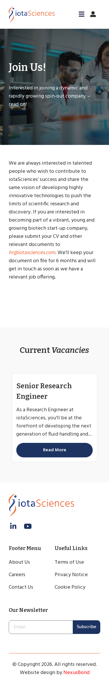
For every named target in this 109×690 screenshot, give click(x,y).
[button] (79, 14)
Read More (54, 450)
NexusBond (76, 673)
